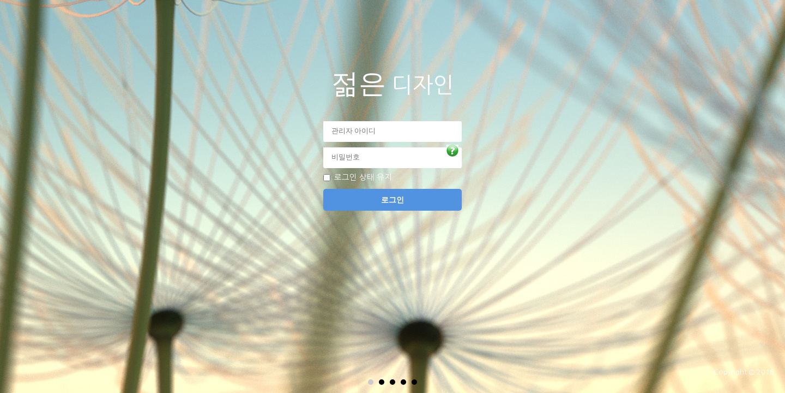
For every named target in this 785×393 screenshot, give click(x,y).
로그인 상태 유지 (363, 177)
